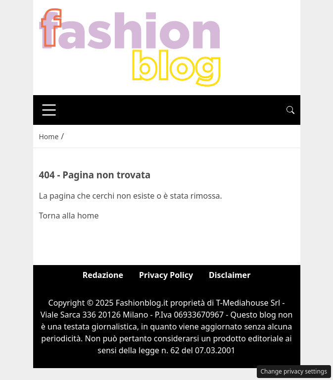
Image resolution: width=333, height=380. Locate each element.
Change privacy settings (294, 371)
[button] (290, 110)
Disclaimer (229, 275)
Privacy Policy (166, 275)
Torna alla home (69, 215)
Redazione (103, 275)
